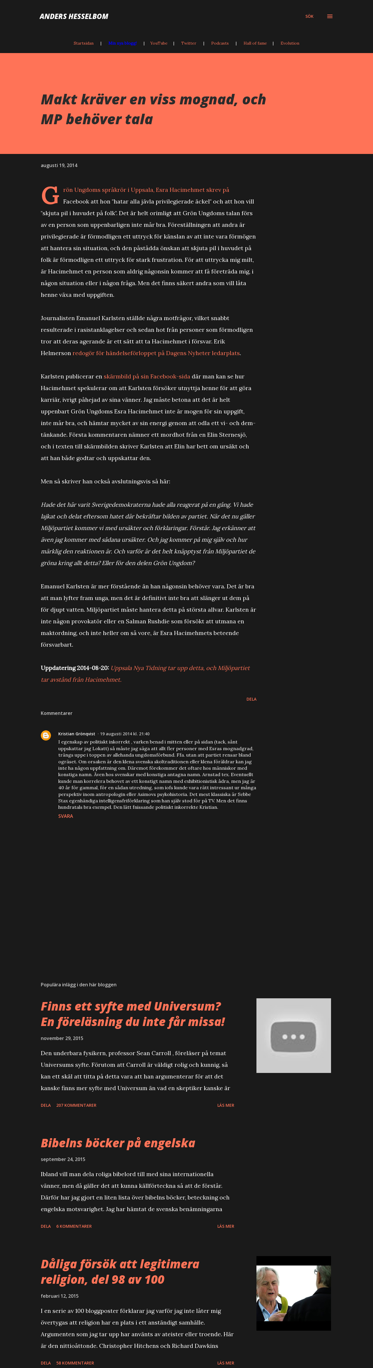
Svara (65, 816)
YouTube (159, 43)
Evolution (290, 43)
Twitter (188, 43)
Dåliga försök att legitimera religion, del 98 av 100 (120, 1271)
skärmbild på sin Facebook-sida (147, 376)
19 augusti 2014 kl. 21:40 (124, 733)
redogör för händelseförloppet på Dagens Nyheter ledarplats (156, 353)
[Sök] (309, 16)
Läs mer (225, 1105)
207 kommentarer (76, 1105)
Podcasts (220, 43)
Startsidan (84, 43)
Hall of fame (255, 43)
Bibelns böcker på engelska (118, 1143)
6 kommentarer (74, 1226)
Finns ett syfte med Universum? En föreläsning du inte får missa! (133, 1013)
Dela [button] (251, 699)
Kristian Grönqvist (76, 733)
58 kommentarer (75, 1363)
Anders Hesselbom (74, 16)
